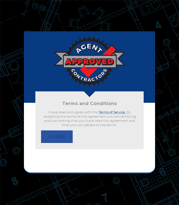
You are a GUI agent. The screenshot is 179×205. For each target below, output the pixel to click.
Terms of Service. (113, 112)
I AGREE (57, 136)
